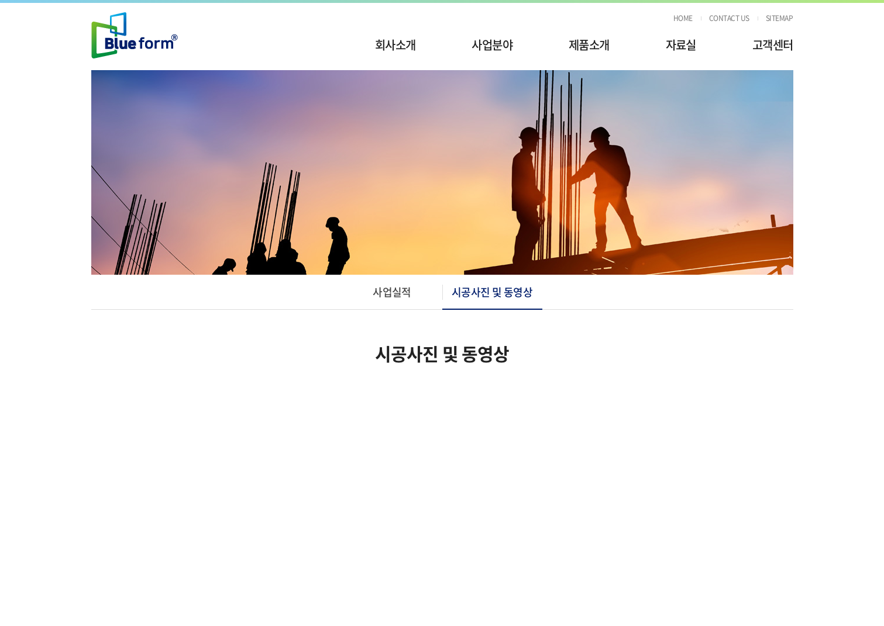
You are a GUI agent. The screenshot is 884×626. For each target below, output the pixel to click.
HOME (683, 18)
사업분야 (492, 44)
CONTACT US (729, 18)
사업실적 (392, 292)
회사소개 (395, 44)
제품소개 (589, 44)
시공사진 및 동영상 (492, 292)
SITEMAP (779, 18)
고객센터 (772, 44)
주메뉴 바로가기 (0, 0)
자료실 (681, 44)
